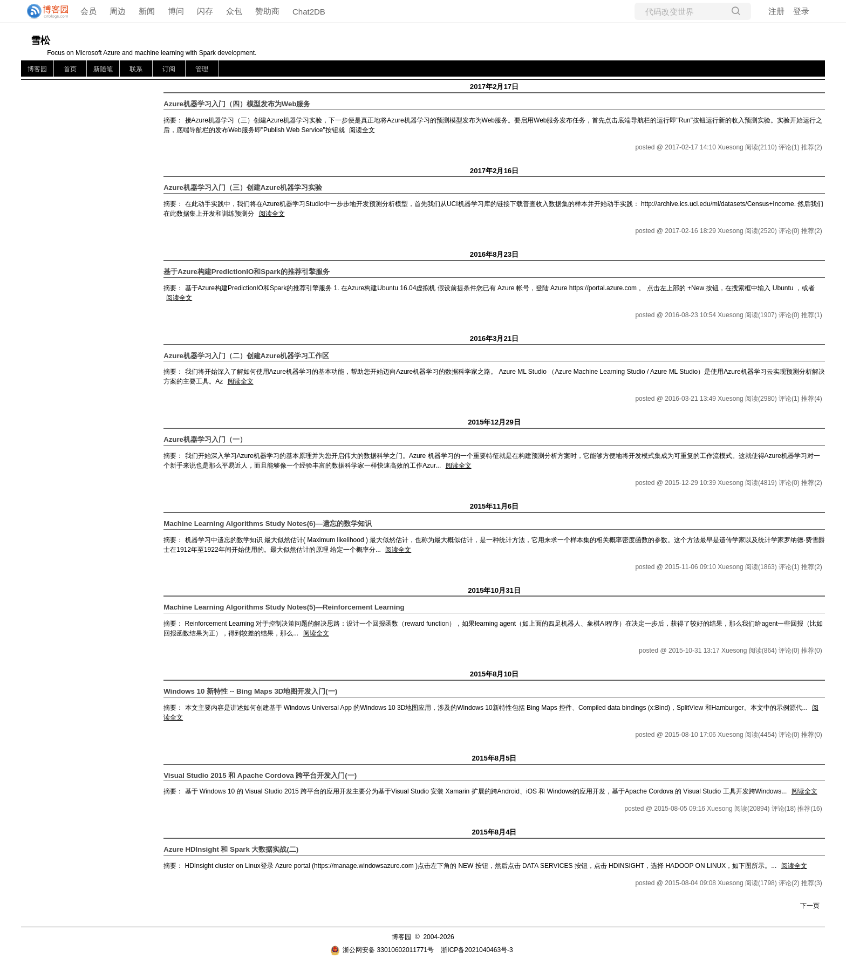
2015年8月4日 (494, 832)
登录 (801, 11)
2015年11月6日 (494, 506)
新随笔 (103, 69)
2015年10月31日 (494, 590)
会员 (88, 11)
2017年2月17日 (494, 87)
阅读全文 (362, 130)
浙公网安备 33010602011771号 (382, 950)
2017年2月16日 (494, 171)
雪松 (40, 40)
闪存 (205, 11)
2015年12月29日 (494, 422)
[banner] (43, 11)
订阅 (168, 69)
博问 (176, 11)
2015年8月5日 (494, 758)
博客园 (37, 69)
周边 (118, 11)
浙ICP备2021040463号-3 (477, 950)
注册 (776, 11)
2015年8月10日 (494, 674)
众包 (234, 11)
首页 (70, 69)
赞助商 (267, 11)
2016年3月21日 (494, 338)
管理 (201, 69)
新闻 (147, 11)
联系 (135, 69)
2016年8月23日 (494, 254)
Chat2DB (308, 11)
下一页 (810, 905)
